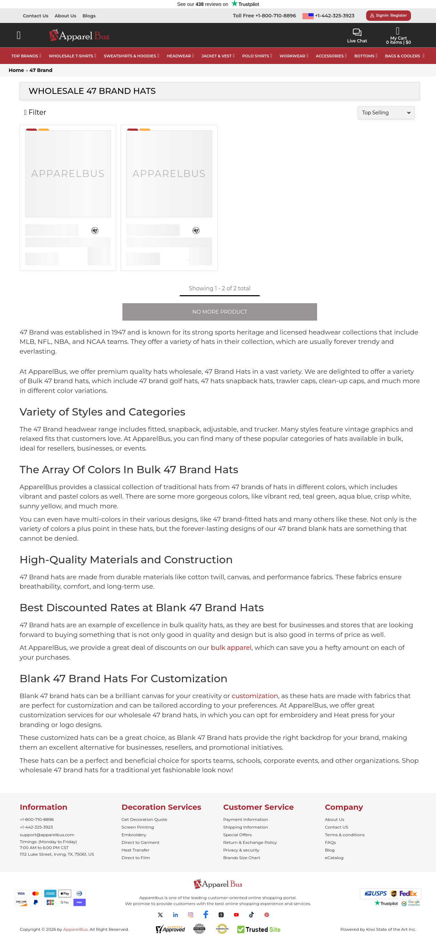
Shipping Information (245, 827)
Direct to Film (136, 857)
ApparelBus (75, 929)
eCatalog (334, 857)
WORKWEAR (292, 56)
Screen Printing (138, 827)
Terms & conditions (345, 834)
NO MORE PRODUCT (219, 311)
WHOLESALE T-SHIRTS (71, 56)
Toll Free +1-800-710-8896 (264, 16)
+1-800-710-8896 (37, 819)
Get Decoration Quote (145, 819)
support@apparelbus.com (47, 834)
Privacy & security (241, 850)
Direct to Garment (141, 842)
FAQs (330, 842)
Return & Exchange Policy (250, 842)
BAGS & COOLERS (402, 56)
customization (255, 696)
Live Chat (357, 36)
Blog (330, 850)
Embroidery (134, 834)
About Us (65, 15)
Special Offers (237, 834)
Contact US (336, 827)
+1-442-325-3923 (328, 16)
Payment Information (245, 819)
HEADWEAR (179, 56)
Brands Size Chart (241, 857)
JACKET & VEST (217, 56)
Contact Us (35, 15)
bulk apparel (231, 648)
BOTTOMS (364, 56)
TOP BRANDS (24, 56)
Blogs (89, 15)
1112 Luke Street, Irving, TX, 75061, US (57, 854)
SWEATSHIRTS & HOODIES (130, 56)
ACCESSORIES (330, 56)
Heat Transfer (136, 850)
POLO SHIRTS (255, 56)
